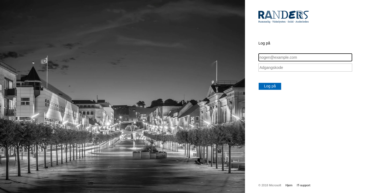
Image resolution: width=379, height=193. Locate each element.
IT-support (303, 185)
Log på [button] (270, 86)
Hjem (288, 185)
